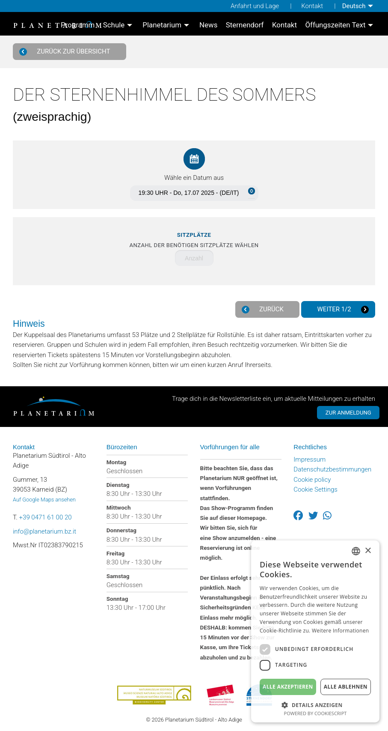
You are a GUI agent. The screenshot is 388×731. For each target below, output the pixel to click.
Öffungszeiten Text (335, 25)
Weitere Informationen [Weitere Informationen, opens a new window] (340, 630)
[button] (315, 704)
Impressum (309, 457)
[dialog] (315, 631)
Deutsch (354, 6)
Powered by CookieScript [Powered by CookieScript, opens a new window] (315, 713)
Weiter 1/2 (341, 309)
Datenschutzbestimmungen (332, 467)
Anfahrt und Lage (255, 6)
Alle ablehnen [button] (345, 686)
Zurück (264, 309)
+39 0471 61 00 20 (45, 515)
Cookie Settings (315, 487)
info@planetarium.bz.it (44, 529)
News (208, 25)
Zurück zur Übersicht (66, 52)
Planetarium (161, 25)
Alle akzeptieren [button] (288, 686)
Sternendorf (245, 25)
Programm (78, 25)
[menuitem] (358, 6)
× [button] (367, 551)
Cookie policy (312, 477)
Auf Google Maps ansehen (44, 497)
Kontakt (312, 6)
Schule (113, 25)
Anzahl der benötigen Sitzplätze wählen (193, 240)
